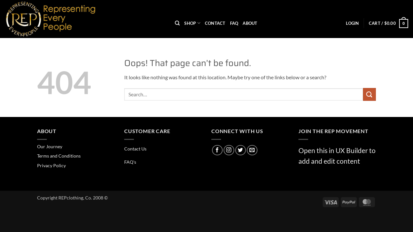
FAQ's (130, 162)
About (250, 23)
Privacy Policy (51, 165)
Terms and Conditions (59, 156)
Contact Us (135, 148)
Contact (215, 23)
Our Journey (49, 146)
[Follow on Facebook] (217, 150)
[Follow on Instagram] (229, 150)
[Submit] (369, 94)
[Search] (177, 23)
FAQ (234, 23)
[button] (352, 23)
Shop (192, 23)
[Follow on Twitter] (240, 150)
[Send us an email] (252, 150)
